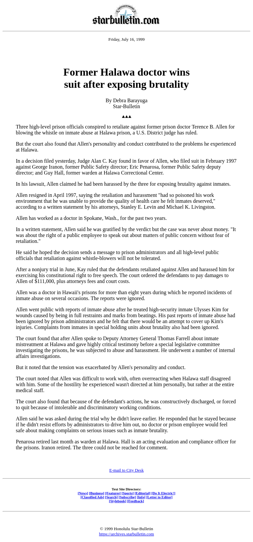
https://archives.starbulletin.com (126, 533)
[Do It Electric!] (163, 493)
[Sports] (128, 493)
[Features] (113, 493)
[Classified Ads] (92, 497)
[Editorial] (142, 493)
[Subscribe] (127, 497)
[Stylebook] (117, 501)
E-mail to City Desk (126, 470)
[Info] (141, 497)
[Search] (111, 497)
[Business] (96, 493)
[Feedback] (135, 501)
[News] (83, 493)
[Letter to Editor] (159, 497)
